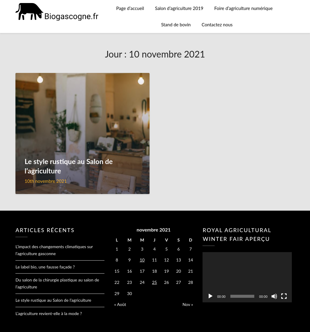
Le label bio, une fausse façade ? (45, 266)
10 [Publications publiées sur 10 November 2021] (142, 259)
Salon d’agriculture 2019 (179, 8)
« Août (120, 304)
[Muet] (274, 296)
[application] (247, 277)
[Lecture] (210, 296)
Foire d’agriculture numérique (243, 8)
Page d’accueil (130, 8)
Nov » (188, 304)
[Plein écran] (284, 296)
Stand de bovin (176, 24)
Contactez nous (217, 24)
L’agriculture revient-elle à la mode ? (48, 313)
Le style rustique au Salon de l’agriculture (53, 300)
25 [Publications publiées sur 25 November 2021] (154, 282)
